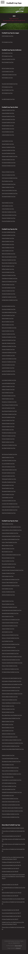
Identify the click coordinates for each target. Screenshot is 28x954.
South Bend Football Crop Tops (9, 460)
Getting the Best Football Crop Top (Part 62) (11, 892)
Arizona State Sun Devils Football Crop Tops (12, 530)
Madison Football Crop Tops (8, 389)
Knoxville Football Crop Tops (8, 364)
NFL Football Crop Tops (7, 42)
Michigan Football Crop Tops (8, 159)
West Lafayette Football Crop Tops (9, 509)
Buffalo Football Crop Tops (8, 269)
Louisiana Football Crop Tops (8, 150)
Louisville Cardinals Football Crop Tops (10, 644)
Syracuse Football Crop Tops (8, 476)
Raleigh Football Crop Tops (8, 442)
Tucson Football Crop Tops (8, 494)
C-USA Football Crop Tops (8, 71)
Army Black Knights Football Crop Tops (10, 539)
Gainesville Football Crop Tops (9, 340)
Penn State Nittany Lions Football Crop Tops (12, 715)
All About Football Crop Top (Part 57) (10, 919)
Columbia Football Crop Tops (8, 306)
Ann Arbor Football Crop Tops (8, 232)
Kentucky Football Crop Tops (8, 147)
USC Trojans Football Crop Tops (9, 786)
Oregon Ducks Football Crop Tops (9, 699)
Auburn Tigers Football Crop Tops (9, 542)
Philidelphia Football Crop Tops (9, 432)
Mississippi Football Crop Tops (8, 165)
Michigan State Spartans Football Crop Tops (12, 656)
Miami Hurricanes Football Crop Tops (10, 653)
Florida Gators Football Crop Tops (9, 607)
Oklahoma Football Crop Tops (8, 184)
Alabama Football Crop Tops (8, 110)
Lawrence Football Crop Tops (8, 371)
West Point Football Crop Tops (9, 513)
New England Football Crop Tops (9, 411)
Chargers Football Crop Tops (8, 573)
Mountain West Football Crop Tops (9, 83)
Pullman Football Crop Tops (8, 438)
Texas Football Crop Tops (7, 202)
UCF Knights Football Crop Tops (9, 783)
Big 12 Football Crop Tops (7, 62)
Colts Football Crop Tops (7, 588)
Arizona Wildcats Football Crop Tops (10, 533)
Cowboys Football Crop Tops (8, 591)
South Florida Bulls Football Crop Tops (10, 746)
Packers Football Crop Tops (8, 706)
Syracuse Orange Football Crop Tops (10, 758)
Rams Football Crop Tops (7, 724)
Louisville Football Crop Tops (8, 383)
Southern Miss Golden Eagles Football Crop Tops (13, 749)
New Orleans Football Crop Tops (9, 414)
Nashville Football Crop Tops (8, 408)
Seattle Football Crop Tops (8, 457)
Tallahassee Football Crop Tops (9, 479)
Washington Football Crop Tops (9, 212)
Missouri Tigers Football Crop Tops (9, 665)
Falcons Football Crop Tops (8, 604)
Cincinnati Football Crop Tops (8, 287)
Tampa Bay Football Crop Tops (9, 482)
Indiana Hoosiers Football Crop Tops (10, 622)
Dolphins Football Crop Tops (8, 594)
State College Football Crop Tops (9, 469)
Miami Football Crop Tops (7, 392)
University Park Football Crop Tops (9, 503)
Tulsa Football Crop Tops (7, 497)
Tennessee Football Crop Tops (8, 196)
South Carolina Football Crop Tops (9, 193)
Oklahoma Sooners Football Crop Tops (10, 690)
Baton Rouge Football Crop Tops (9, 256)
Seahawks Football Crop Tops (8, 733)
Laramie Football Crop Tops (8, 367)
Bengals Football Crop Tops (8, 548)
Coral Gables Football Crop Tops (9, 312)
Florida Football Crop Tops (8, 125)
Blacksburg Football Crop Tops (9, 260)
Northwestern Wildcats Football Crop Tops (11, 681)
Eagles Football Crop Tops (8, 601)
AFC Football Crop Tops (7, 56)
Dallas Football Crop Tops (7, 318)
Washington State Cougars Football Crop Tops (12, 807)
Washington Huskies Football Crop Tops (11, 804)
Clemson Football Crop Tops (8, 290)
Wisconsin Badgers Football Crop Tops (10, 814)
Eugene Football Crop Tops (8, 331)
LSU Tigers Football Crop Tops (8, 647)
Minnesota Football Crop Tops (8, 162)
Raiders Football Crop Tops (8, 721)
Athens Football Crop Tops (8, 241)
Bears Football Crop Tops (7, 545)
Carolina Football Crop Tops (8, 272)
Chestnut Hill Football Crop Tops (9, 281)
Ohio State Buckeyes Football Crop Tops (11, 687)
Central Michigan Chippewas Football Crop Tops (12, 570)
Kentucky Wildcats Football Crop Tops (10, 638)
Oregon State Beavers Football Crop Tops (11, 703)
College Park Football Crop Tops (9, 297)
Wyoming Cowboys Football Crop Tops (10, 817)
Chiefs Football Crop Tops (7, 576)
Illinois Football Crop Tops (8, 131)
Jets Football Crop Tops (7, 632)
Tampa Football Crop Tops (8, 485)
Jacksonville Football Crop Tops (9, 358)
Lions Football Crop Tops (7, 641)
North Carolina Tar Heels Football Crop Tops (12, 678)
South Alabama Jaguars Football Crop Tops (11, 739)
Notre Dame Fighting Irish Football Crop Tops (12, 684)
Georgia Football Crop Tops (8, 128)
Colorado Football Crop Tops (8, 122)
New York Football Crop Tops (8, 175)
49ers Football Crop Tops (7, 523)
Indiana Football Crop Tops (8, 134)
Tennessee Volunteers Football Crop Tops (11, 761)
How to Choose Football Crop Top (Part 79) (11, 836)
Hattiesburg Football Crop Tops (9, 346)
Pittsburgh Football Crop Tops (8, 435)
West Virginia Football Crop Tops (9, 215)
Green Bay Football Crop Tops (8, 343)
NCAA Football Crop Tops (7, 36)
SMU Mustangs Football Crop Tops (9, 736)
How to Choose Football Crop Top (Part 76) (11, 916)
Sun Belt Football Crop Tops (8, 99)
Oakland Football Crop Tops (8, 423)
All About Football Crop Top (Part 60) (10, 871)
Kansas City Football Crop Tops (9, 361)
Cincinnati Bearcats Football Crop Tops (10, 579)
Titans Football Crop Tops (7, 777)
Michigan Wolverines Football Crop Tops (11, 659)
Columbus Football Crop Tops (8, 309)
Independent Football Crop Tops (9, 74)
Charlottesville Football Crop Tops (9, 278)
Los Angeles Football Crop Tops (9, 380)
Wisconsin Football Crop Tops (8, 218)
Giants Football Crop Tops (8, 616)
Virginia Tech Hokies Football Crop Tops (11, 801)
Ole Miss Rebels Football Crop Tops (10, 696)
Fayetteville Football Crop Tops (9, 337)
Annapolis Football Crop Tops (8, 235)
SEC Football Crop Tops (7, 93)
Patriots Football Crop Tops (8, 712)
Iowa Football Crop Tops (7, 141)
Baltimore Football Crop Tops (8, 253)
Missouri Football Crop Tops (8, 171)
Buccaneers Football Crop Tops (9, 564)
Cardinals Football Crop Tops (8, 567)
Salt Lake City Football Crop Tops (9, 445)
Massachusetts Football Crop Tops (9, 156)
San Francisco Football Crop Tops (9, 454)
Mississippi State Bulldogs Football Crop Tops (12, 662)
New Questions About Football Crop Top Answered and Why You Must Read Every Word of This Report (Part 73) (13, 876)
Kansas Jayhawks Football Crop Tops (10, 635)
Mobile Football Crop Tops (8, 398)
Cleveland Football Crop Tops (8, 293)
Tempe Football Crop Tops (8, 488)
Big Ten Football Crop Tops (8, 68)
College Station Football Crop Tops (10, 300)
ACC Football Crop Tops (7, 53)
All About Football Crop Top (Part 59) (10, 884)
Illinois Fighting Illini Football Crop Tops (11, 619)
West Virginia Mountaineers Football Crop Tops (12, 810)
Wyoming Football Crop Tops (8, 221)
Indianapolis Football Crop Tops (9, 352)
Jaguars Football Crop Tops (8, 628)
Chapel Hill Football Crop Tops (9, 275)
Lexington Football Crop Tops (8, 374)
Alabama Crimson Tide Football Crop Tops (11, 527)
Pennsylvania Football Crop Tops (9, 190)
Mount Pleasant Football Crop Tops (10, 405)
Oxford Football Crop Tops (8, 429)
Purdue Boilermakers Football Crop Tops (11, 718)
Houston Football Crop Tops (8, 349)
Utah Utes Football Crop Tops (8, 789)
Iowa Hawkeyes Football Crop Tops (10, 625)
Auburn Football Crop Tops (8, 247)
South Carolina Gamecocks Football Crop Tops (12, 743)
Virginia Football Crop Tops (8, 208)
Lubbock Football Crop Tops (8, 386)
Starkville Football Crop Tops (8, 466)
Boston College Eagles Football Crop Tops (11, 554)
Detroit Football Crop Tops (8, 324)
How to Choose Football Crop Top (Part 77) (11, 913)
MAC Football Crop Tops (7, 77)
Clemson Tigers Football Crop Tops (10, 582)
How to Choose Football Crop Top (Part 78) (11, 865)
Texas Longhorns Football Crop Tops (10, 770)
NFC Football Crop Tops (7, 87)
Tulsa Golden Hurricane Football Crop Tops (11, 780)
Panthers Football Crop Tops (8, 709)
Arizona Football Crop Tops (8, 113)
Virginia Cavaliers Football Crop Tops (10, 798)
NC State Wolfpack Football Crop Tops (10, 672)
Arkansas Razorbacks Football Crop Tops (11, 536)
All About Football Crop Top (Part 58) (10, 895)
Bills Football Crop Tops (7, 551)
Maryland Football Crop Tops (8, 153)
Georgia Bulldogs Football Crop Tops (10, 613)
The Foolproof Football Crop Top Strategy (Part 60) (13, 898)
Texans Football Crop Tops (8, 764)
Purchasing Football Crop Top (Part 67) (10, 868)
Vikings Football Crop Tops (8, 795)
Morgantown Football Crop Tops (9, 401)
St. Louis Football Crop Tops (8, 463)
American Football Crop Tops (8, 59)
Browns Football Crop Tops (8, 561)
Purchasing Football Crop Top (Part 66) (10, 910)
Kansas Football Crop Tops (8, 144)
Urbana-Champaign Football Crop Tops (10, 506)
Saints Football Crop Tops (7, 730)
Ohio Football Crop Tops (7, 181)
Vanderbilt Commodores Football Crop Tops (12, 792)
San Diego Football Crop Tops (8, 448)
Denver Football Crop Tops (8, 321)
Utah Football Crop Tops (7, 205)
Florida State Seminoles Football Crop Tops (11, 610)
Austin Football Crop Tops (8, 250)
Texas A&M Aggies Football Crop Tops (10, 767)
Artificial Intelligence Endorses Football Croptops (13, 828)
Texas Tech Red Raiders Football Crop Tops (11, 773)
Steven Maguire (18, 945)
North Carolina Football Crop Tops (9, 178)
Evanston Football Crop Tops (8, 334)
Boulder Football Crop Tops (8, 266)
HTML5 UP (18, 948)
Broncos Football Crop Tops (8, 557)
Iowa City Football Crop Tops (8, 355)
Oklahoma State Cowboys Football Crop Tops (12, 693)
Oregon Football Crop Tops (8, 187)
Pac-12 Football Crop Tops (8, 90)
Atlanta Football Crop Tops (8, 244)
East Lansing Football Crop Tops (9, 327)
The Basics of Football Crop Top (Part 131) (11, 862)
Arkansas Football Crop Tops (8, 116)
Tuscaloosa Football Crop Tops (9, 500)
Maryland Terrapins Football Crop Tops (10, 650)
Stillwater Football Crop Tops (8, 472)
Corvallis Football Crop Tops (8, 315)
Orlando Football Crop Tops (8, 426)
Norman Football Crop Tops (8, 420)
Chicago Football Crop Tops (8, 284)
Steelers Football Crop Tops (8, 755)
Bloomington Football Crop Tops (9, 263)
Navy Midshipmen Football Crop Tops (10, 669)
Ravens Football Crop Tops (8, 727)
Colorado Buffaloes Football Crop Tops (10, 585)
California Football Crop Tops (8, 119)
